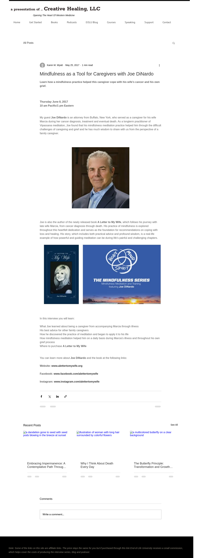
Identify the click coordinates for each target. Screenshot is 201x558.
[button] (71, 22)
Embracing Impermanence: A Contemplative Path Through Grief (46, 465)
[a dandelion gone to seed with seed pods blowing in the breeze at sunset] (47, 444)
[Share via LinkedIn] (57, 396)
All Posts (28, 42)
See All (174, 424)
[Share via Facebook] (41, 396)
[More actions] (159, 65)
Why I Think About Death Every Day (97, 465)
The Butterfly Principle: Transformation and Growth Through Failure (152, 465)
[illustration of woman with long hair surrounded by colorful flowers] (100, 444)
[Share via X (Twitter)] (49, 396)
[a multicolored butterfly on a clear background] (154, 444)
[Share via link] (65, 396)
